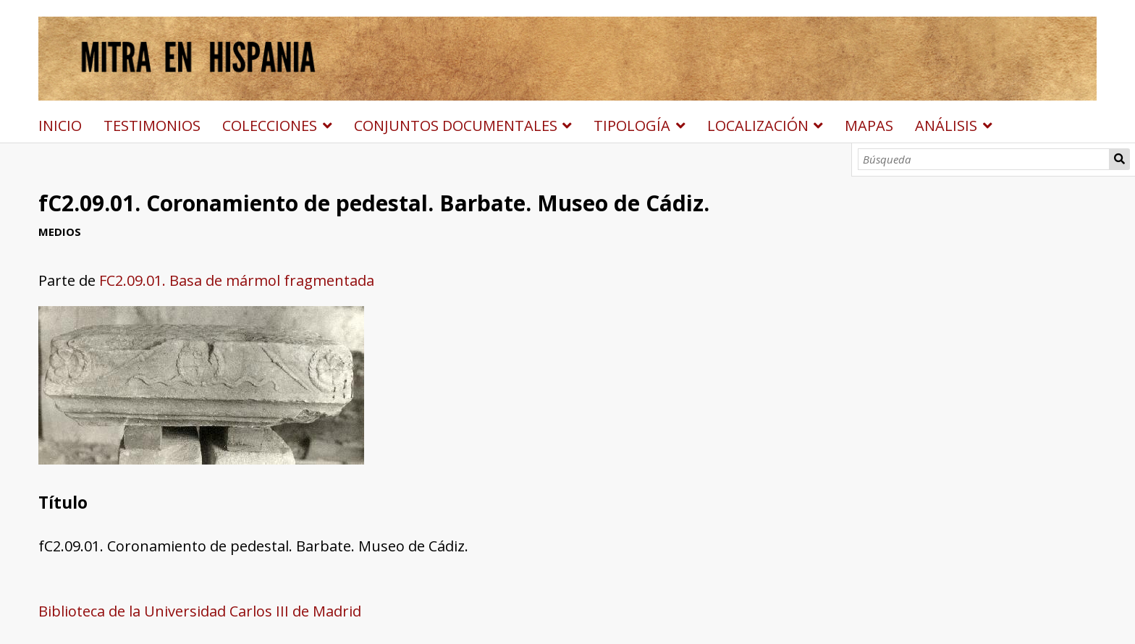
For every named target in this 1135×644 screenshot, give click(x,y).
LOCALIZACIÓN (758, 125)
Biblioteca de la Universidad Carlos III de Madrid (199, 611)
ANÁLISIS (946, 125)
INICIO (60, 125)
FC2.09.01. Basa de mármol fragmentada (236, 280)
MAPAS (869, 125)
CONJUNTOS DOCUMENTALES (455, 125)
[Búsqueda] (984, 159)
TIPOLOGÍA (632, 125)
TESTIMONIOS (152, 125)
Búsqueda (1120, 159)
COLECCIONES (269, 125)
